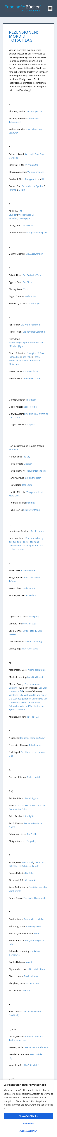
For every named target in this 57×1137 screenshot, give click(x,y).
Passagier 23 (32, 353)
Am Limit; (29, 154)
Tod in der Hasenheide (35, 898)
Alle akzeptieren (28, 1115)
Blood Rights (31, 798)
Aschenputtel (33, 777)
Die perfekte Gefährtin (34, 331)
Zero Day (39, 154)
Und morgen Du (33, 111)
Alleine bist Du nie (36, 669)
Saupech (31, 424)
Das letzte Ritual (37, 969)
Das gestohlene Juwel (36, 232)
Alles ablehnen (29, 1130)
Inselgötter (30, 816)
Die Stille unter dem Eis (36, 1047)
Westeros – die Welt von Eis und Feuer (28, 694)
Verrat (29, 962)
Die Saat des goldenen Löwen (23, 698)
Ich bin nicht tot (31, 371)
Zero (25, 289)
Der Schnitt (40, 862)
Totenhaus (33, 118)
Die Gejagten (25, 218)
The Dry (26, 456)
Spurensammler (31, 342)
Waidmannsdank (35, 171)
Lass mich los (27, 225)
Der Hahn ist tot (29, 752)
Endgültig (31, 841)
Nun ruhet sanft (30, 648)
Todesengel (34, 303)
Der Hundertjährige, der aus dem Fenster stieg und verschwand (27, 542)
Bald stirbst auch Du (34, 919)
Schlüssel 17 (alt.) (30, 865)
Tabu (36, 933)
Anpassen (28, 1123)
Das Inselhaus (31, 976)
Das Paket (27, 356)
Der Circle (27, 282)
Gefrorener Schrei (31, 378)
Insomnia (30, 502)
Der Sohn (24, 737)
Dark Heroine (30, 406)
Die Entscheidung (33, 641)
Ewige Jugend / (30, 630)
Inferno (13, 189)
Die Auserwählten (34, 253)
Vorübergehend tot (36, 470)
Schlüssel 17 (15, 865)
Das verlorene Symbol (32, 186)
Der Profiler (32, 834)
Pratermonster (28, 570)
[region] (28, 1108)
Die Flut (26, 990)
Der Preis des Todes (32, 275)
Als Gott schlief (31, 1065)
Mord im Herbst (35, 677)
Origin (22, 189)
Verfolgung (34, 616)
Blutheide (14, 449)
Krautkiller (32, 399)
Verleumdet (30, 296)
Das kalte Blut (29, 588)
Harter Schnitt (32, 983)
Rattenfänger (15, 342)
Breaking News (33, 926)
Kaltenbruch (32, 595)
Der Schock (27, 862)
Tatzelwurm (34, 745)
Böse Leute (26, 484)
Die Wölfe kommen (30, 324)
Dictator (28, 463)
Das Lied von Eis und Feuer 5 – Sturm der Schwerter (28, 702)
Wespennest (24, 214)
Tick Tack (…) (32, 716)
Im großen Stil (31, 164)
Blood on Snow (37, 737)
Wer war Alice (31, 880)
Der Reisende (37, 531)
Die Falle (29, 873)
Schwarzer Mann (31, 509)
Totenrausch (15, 122)
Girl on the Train (32, 477)
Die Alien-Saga (29, 623)
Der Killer (13, 157)
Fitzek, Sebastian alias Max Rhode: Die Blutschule (24, 360)
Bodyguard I (31, 179)
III (42, 179)
